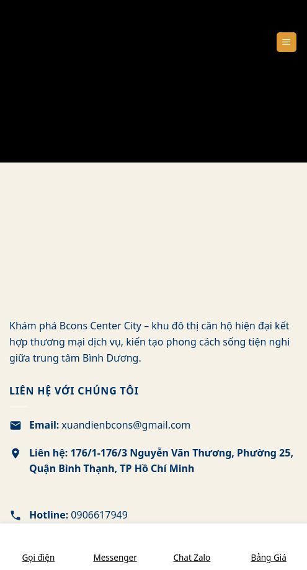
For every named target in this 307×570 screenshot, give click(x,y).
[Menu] (287, 42)
